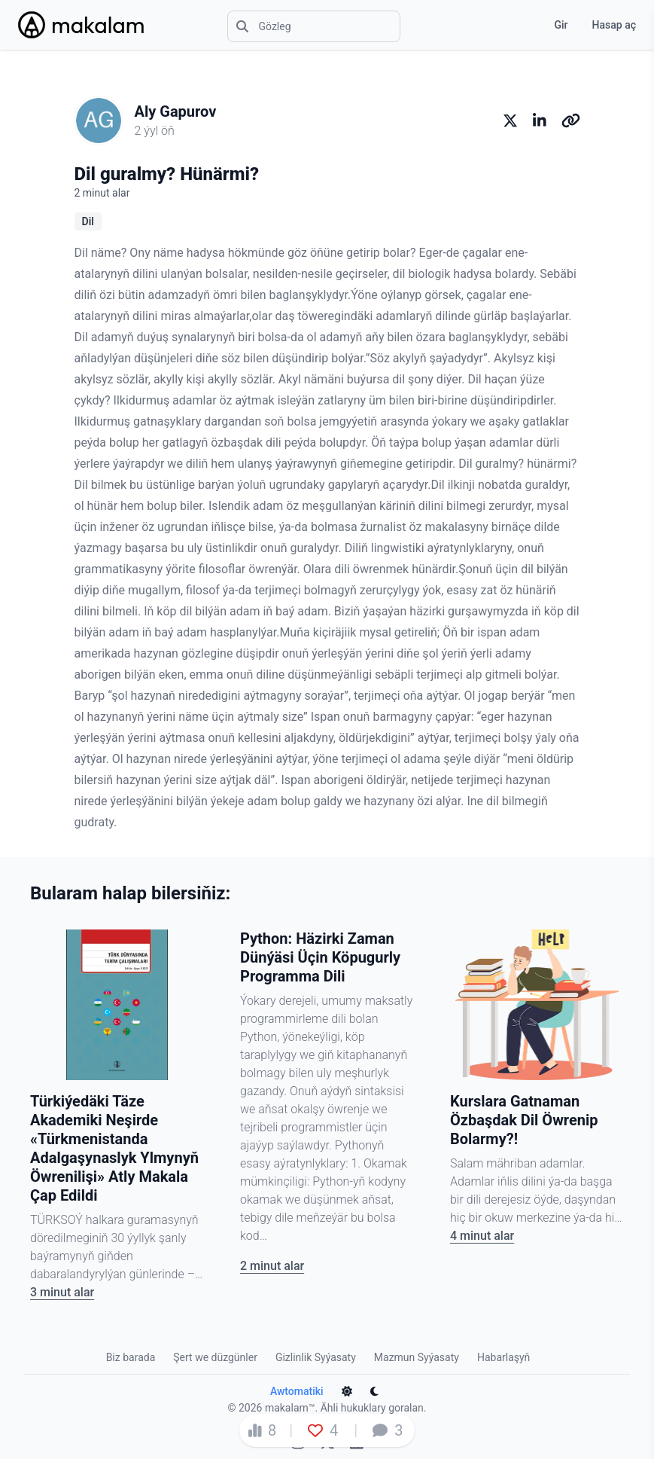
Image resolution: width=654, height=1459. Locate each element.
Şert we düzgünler (215, 1357)
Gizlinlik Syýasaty (315, 1357)
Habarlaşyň (503, 1357)
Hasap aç (614, 25)
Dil (88, 221)
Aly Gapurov (176, 111)
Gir (560, 25)
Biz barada (131, 1357)
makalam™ (290, 1408)
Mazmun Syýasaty (416, 1357)
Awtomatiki (297, 1391)
